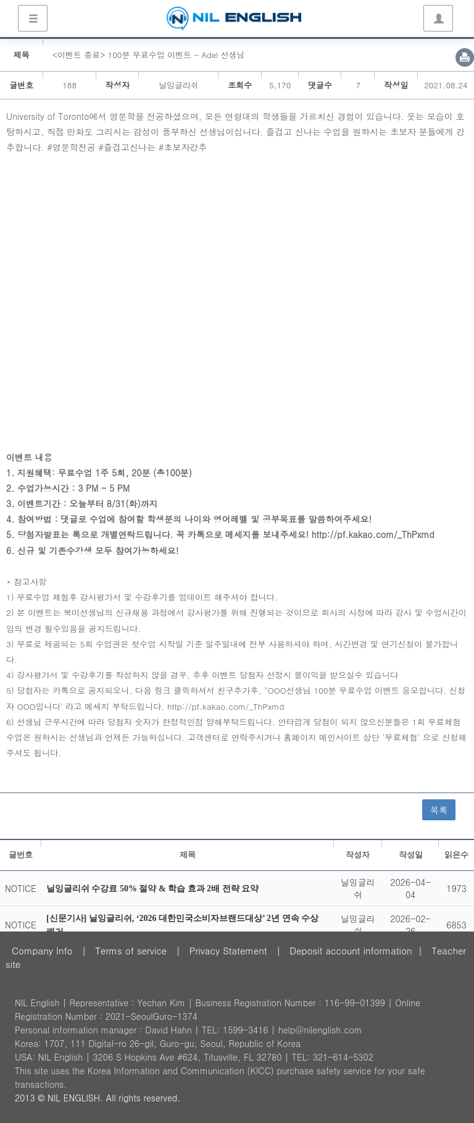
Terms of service (131, 950)
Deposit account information (350, 950)
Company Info (42, 950)
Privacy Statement (228, 950)
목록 (438, 810)
